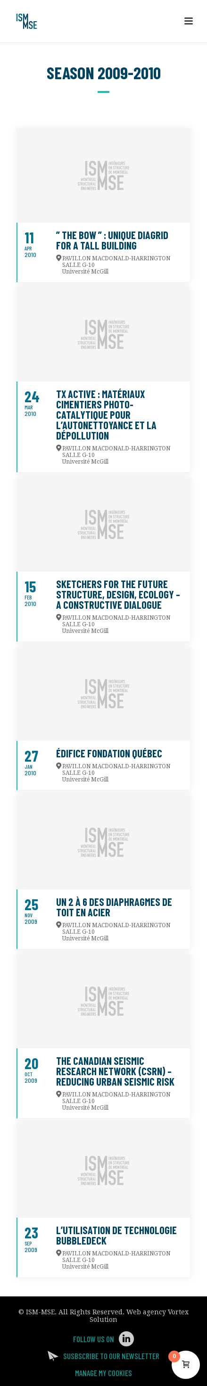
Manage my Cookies (103, 1373)
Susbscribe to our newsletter (111, 1356)
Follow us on (93, 1339)
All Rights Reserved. (91, 1312)
